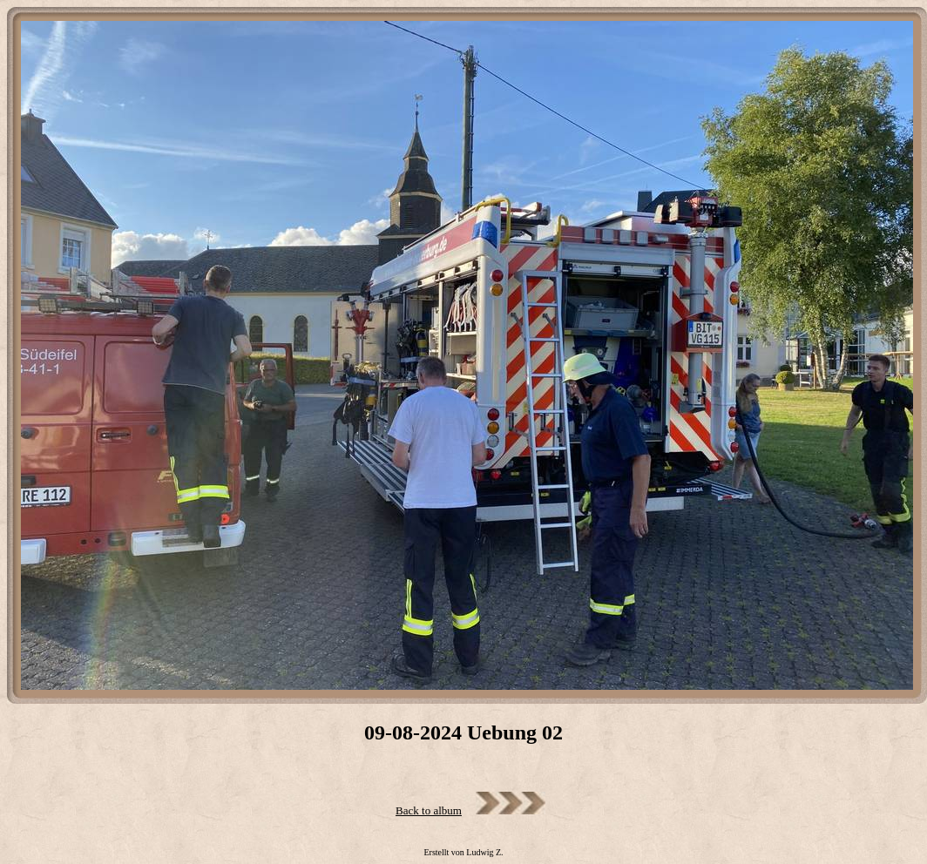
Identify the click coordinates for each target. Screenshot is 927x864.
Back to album (429, 810)
